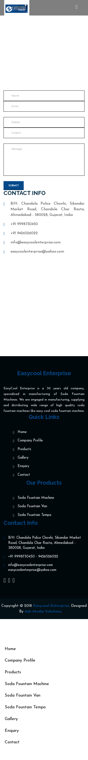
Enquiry (23, 466)
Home (30, 55)
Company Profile (30, 441)
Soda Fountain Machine (36, 498)
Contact (24, 475)
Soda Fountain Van (32, 507)
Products (24, 450)
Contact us (53, 55)
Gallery (23, 458)
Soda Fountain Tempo (34, 515)
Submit (13, 185)
